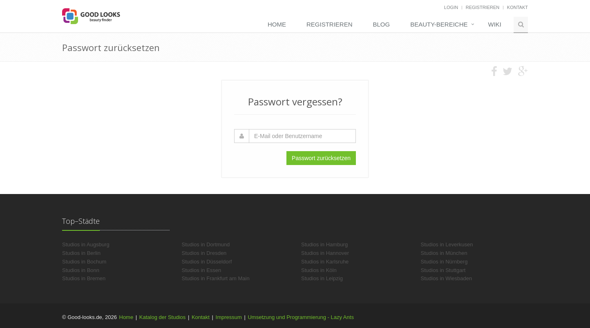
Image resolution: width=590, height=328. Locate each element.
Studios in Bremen (83, 278)
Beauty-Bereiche (438, 24)
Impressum (229, 317)
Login (451, 7)
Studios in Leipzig (322, 278)
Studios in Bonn (80, 270)
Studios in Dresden (204, 253)
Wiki (495, 24)
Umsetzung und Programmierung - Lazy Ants (300, 317)
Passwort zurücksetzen (321, 158)
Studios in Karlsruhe (325, 262)
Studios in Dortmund (206, 244)
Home (277, 24)
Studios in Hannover (325, 253)
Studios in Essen (201, 270)
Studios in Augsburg (86, 244)
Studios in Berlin (81, 253)
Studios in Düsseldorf (207, 262)
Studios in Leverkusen (447, 244)
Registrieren (483, 7)
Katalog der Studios (162, 317)
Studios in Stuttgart (443, 270)
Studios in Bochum (84, 262)
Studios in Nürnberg (444, 262)
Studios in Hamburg (324, 244)
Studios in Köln (319, 270)
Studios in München (444, 253)
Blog (381, 24)
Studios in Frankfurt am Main (216, 278)
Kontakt (517, 7)
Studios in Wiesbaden (446, 278)
